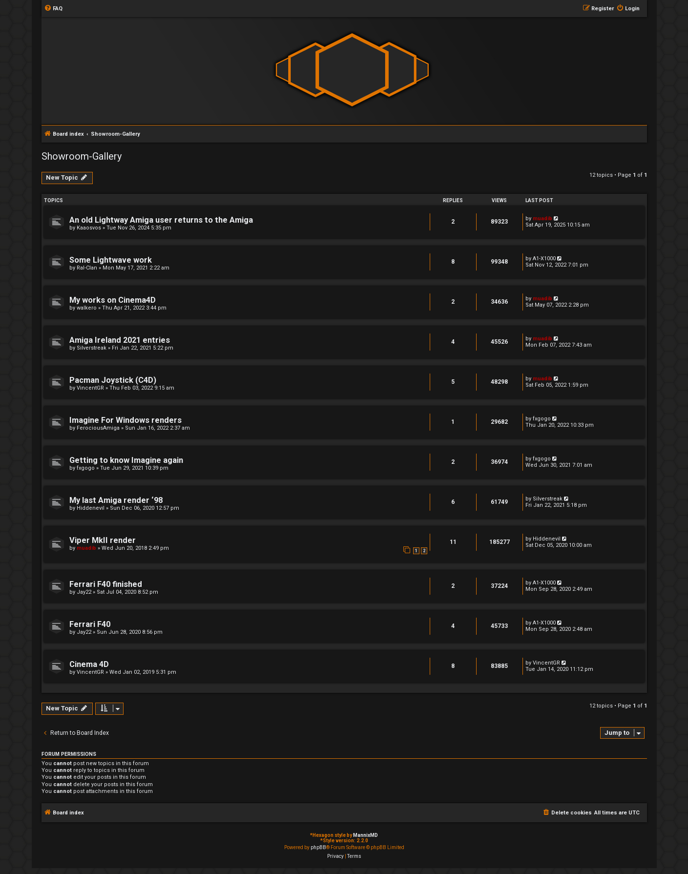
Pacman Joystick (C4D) (112, 380)
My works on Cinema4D (112, 300)
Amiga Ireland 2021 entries (119, 340)
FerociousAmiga (98, 428)
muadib (542, 218)
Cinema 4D (89, 664)
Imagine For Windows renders (125, 420)
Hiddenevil (90, 508)
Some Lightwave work (110, 260)
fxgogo (542, 419)
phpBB (318, 847)
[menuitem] (53, 9)
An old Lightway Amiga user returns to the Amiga (161, 220)
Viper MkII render (102, 540)
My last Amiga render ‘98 (116, 500)
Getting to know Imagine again (126, 460)
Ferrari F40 (89, 624)
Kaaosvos (89, 228)
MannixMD (365, 835)
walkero (87, 308)
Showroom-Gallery (82, 156)
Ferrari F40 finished (105, 584)
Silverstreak (91, 348)
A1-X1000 (544, 258)
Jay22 (84, 592)
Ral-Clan (87, 268)
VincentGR (90, 388)
